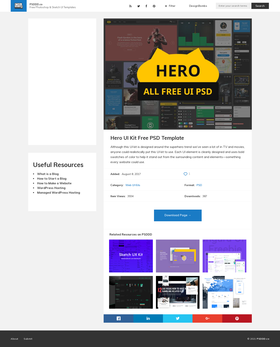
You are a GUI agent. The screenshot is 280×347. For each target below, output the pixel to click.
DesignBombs (198, 5)
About (14, 338)
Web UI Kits (132, 185)
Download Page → (177, 215)
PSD (199, 185)
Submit (28, 338)
